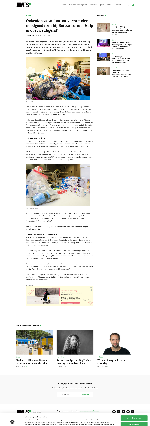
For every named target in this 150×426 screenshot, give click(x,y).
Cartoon (118, 5)
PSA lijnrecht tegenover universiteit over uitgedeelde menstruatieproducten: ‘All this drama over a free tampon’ (122, 30)
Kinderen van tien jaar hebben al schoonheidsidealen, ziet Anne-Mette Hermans (121, 73)
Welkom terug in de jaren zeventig (111, 362)
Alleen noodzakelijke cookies (134, 420)
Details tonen (103, 422)
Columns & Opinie (97, 5)
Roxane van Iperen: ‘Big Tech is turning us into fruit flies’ (74, 362)
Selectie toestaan (134, 413)
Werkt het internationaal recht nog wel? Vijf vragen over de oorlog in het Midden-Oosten (121, 45)
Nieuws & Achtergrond (78, 5)
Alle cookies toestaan (134, 407)
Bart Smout (30, 35)
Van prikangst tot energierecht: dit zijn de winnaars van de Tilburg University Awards (120, 59)
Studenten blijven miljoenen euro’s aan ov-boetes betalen (32, 362)
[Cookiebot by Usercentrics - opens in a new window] (12, 422)
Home (63, 5)
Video (109, 5)
